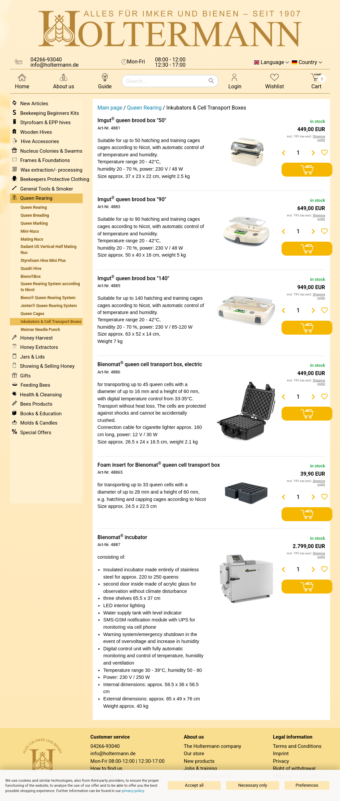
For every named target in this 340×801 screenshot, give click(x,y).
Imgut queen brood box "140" (133, 278)
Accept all (194, 785)
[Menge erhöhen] (313, 152)
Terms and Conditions (297, 746)
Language (272, 62)
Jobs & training (200, 768)
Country (308, 62)
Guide (105, 81)
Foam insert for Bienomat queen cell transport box (159, 465)
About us (63, 81)
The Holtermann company (212, 746)
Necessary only (252, 785)
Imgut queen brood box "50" (132, 120)
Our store (194, 754)
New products (199, 761)
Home (22, 81)
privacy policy (133, 791)
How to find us (106, 768)
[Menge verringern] (283, 152)
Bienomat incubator (122, 537)
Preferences (307, 785)
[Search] (211, 81)
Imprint (281, 754)
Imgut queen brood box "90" (132, 199)
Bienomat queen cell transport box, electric (150, 364)
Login (234, 81)
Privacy (281, 761)
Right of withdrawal (294, 768)
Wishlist (274, 81)
